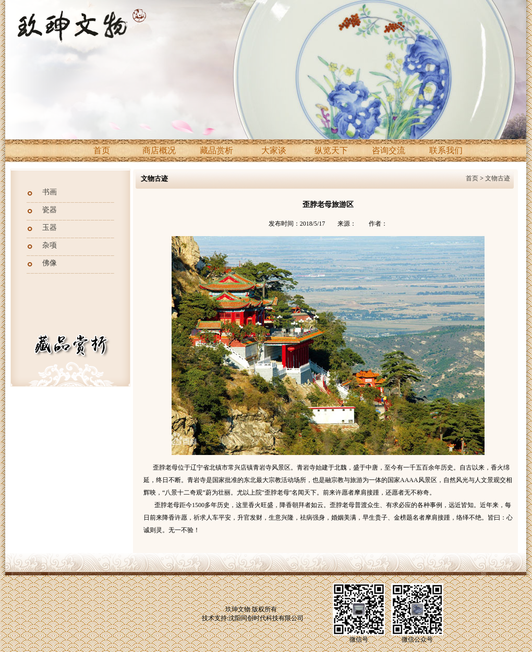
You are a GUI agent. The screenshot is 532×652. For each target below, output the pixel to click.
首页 (101, 150)
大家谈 (273, 150)
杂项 (49, 245)
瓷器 (49, 210)
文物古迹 (497, 178)
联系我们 (446, 150)
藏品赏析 (216, 150)
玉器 (49, 227)
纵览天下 (331, 150)
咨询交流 (388, 150)
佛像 (49, 263)
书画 (49, 192)
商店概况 (159, 150)
